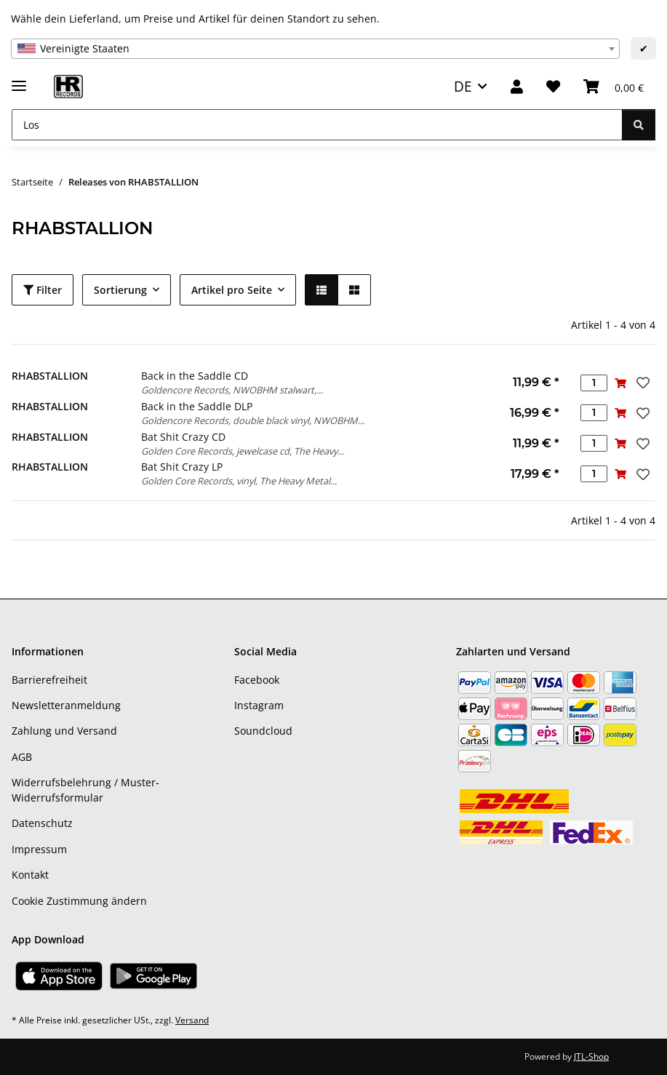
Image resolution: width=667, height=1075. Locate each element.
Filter (42, 290)
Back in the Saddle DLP (196, 406)
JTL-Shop (591, 1056)
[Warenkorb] (613, 87)
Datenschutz (42, 823)
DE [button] (463, 86)
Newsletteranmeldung (66, 705)
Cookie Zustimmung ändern (79, 901)
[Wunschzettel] (553, 87)
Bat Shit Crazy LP (182, 466)
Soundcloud (263, 731)
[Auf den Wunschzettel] (641, 382)
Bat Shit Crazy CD (183, 437)
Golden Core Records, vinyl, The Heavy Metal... (239, 480)
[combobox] (315, 49)
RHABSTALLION (50, 376)
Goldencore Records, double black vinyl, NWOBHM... (252, 420)
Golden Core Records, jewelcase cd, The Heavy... (242, 450)
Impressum (39, 849)
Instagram (259, 705)
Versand (192, 1020)
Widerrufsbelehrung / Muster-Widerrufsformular (85, 789)
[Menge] (594, 383)
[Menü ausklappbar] (19, 80)
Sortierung (120, 290)
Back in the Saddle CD (194, 376)
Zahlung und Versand (64, 731)
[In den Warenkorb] (620, 383)
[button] (517, 87)
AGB (22, 757)
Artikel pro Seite (231, 290)
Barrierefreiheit (49, 680)
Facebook (256, 680)
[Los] (317, 124)
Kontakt (30, 875)
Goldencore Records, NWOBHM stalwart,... (232, 389)
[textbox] (315, 48)
